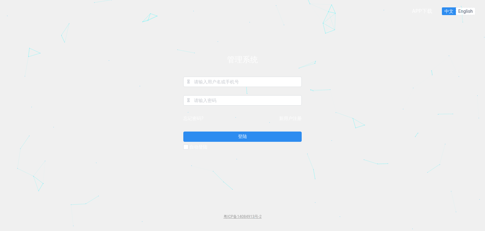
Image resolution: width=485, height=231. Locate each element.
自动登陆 (195, 147)
